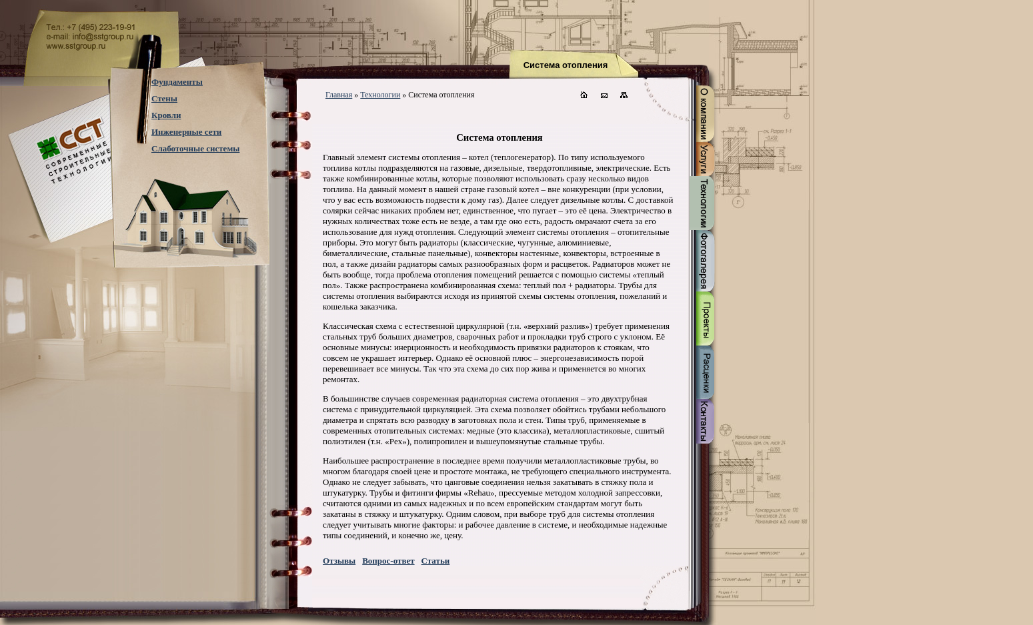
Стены (164, 98)
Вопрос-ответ (388, 561)
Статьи (435, 561)
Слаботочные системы (195, 148)
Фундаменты (177, 82)
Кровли (166, 115)
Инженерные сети (186, 132)
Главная (338, 94)
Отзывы (339, 561)
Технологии (380, 94)
